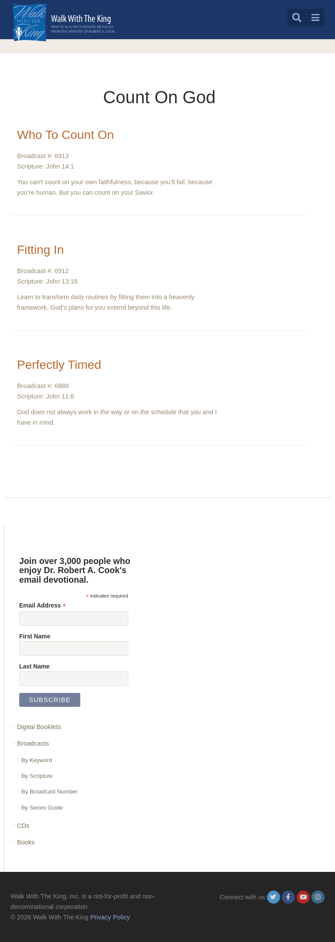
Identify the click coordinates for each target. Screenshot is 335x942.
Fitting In (40, 250)
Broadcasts (33, 743)
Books (26, 842)
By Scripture (37, 776)
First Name (34, 636)
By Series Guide (42, 807)
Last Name (34, 666)
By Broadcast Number (49, 791)
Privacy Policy (110, 917)
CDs (23, 825)
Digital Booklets (39, 726)
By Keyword (36, 760)
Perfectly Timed (59, 364)
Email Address (42, 605)
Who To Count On (65, 135)
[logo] (63, 22)
